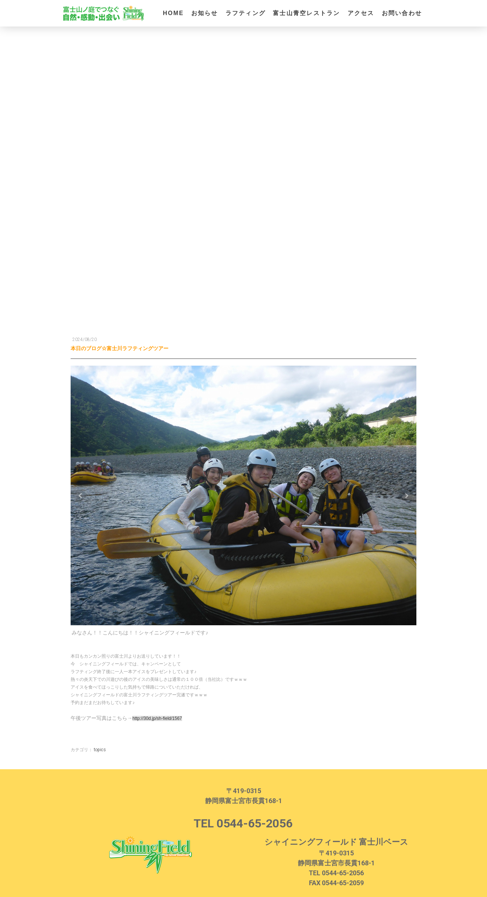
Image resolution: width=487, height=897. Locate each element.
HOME (173, 13)
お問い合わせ (402, 13)
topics (100, 745)
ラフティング (245, 13)
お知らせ (204, 13)
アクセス (361, 13)
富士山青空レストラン (306, 13)
